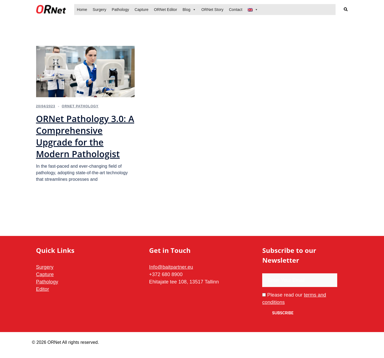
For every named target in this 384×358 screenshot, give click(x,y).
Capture (142, 9)
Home (82, 9)
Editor (42, 289)
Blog (186, 9)
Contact (235, 9)
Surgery (99, 9)
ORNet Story (212, 9)
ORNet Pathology (80, 106)
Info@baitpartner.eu (171, 267)
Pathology (120, 9)
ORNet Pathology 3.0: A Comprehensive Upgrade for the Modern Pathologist (85, 136)
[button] (346, 9)
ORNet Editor (165, 9)
